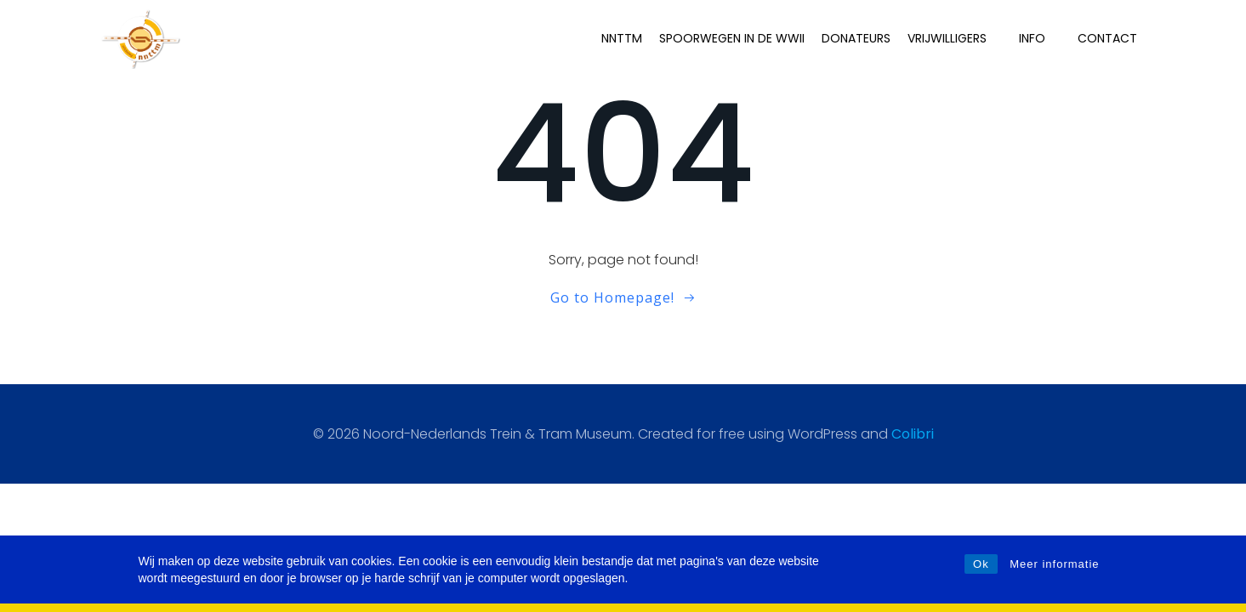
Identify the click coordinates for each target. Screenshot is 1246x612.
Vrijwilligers (956, 37)
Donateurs (857, 37)
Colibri (912, 434)
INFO (1041, 37)
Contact (1109, 37)
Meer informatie (1054, 564)
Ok (981, 564)
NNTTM (623, 37)
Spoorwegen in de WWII (733, 37)
